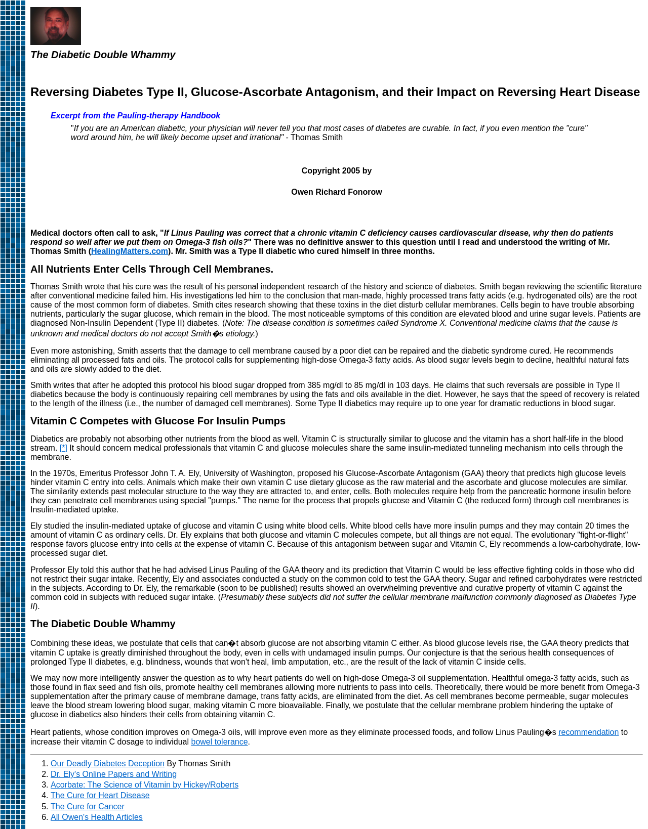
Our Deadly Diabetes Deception (108, 763)
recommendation (588, 732)
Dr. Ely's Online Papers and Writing (114, 774)
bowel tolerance (219, 741)
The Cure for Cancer (88, 806)
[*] (63, 448)
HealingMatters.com (129, 251)
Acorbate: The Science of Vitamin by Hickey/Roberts (144, 784)
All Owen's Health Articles (97, 817)
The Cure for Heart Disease (100, 795)
